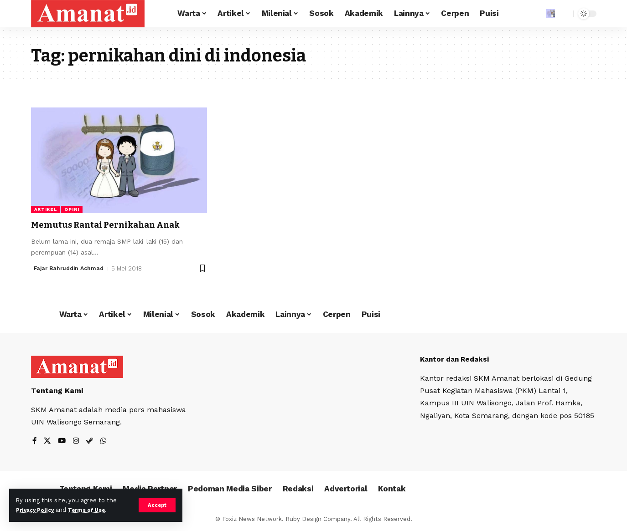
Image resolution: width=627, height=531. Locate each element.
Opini (71, 209)
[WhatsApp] (105, 441)
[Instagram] (77, 441)
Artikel (45, 209)
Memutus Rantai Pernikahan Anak (116, 224)
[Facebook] (34, 441)
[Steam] (92, 441)
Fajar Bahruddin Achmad (71, 268)
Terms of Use (94, 509)
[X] (48, 441)
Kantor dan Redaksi (457, 359)
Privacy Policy (37, 509)
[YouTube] (62, 441)
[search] (564, 13)
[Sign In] (531, 14)
